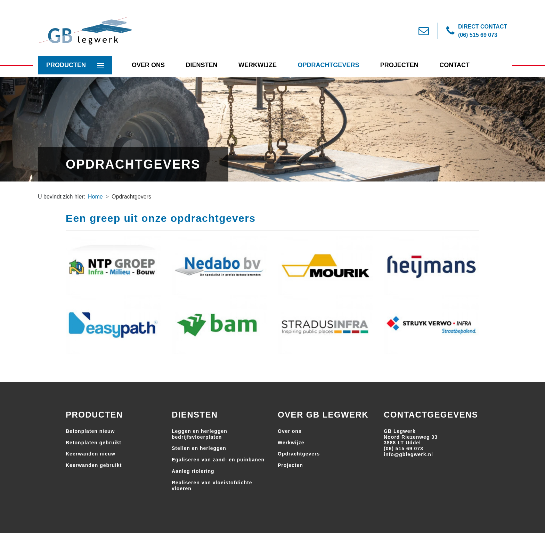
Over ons (290, 431)
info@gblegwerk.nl (408, 454)
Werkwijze (257, 65)
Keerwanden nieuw (90, 454)
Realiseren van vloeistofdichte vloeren (212, 485)
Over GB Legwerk (323, 414)
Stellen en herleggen (199, 448)
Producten (66, 65)
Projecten (399, 65)
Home (95, 197)
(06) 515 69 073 (403, 448)
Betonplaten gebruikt (93, 442)
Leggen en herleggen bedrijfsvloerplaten (199, 434)
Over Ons (148, 65)
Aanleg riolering (193, 471)
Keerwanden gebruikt (94, 465)
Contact (454, 65)
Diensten (201, 65)
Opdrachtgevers (328, 65)
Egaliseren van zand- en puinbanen (218, 459)
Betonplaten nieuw (90, 431)
